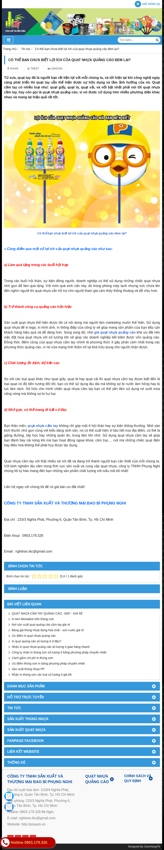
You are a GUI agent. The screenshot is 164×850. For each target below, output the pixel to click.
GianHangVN (152, 846)
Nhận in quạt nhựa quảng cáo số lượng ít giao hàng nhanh (51, 647)
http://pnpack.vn (33, 824)
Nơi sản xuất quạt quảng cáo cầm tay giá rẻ (41, 624)
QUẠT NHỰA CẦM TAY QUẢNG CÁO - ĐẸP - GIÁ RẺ (47, 613)
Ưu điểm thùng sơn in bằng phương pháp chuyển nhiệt (48, 663)
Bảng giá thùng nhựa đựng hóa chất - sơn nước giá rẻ (48, 630)
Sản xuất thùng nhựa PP (28, 669)
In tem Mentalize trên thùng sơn (33, 619)
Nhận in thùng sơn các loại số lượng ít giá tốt (42, 674)
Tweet (33, 68)
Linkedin (55, 68)
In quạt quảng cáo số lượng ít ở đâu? (36, 641)
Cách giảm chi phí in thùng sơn (32, 658)
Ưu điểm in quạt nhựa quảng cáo (34, 635)
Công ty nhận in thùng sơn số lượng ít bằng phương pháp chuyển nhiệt (59, 652)
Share (13, 68)
